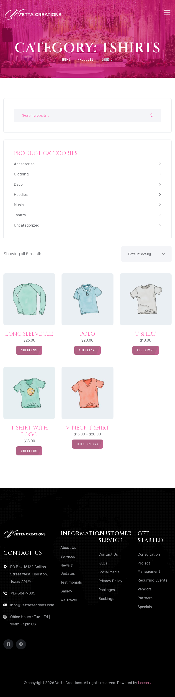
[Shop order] (146, 254)
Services (67, 556)
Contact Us (108, 554)
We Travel (68, 600)
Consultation (149, 554)
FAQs (102, 563)
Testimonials (71, 582)
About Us (68, 547)
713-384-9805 (22, 593)
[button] (29, 350)
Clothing (21, 174)
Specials (145, 607)
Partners (145, 598)
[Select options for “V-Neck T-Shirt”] (87, 444)
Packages (106, 590)
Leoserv (145, 683)
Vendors (145, 589)
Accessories (24, 164)
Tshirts (20, 215)
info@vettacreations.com (32, 605)
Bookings (106, 599)
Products (85, 59)
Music (19, 205)
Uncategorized (26, 225)
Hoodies (21, 194)
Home (66, 59)
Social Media (109, 572)
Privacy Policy (110, 581)
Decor (19, 184)
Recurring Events (152, 580)
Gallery (66, 591)
